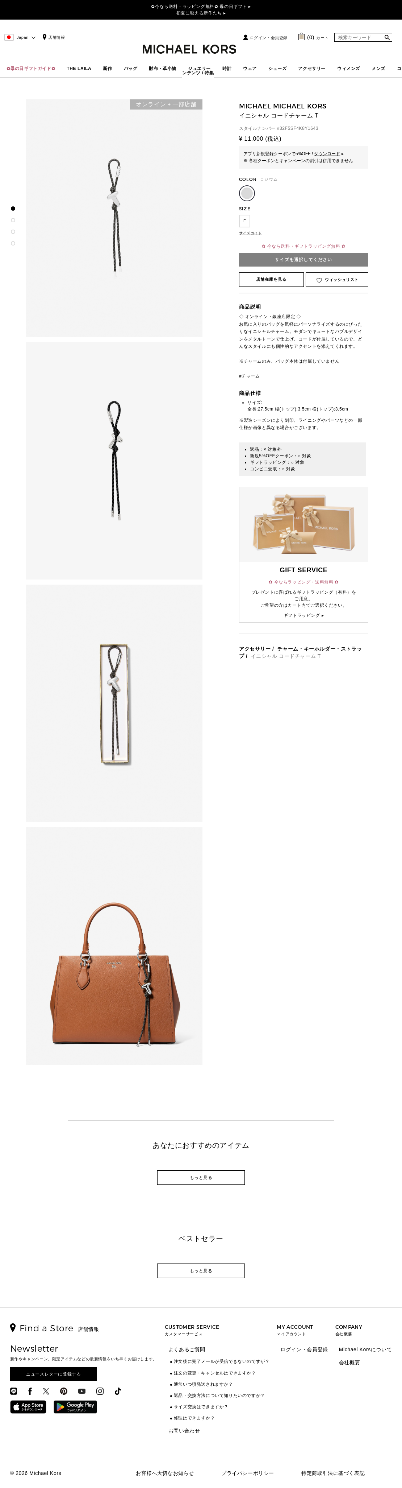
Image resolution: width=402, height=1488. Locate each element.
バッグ (131, 68)
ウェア (250, 68)
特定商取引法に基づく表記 (333, 1473)
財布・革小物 (162, 68)
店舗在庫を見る (271, 279)
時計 (226, 68)
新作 (107, 68)
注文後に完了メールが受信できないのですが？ (222, 1361)
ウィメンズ (348, 68)
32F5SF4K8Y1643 (299, 128)
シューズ (277, 68)
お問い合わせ (184, 1431)
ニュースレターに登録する (53, 1374)
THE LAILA (79, 68)
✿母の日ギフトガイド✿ (31, 68)
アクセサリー (312, 68)
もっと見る (201, 1177)
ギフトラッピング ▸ (304, 615)
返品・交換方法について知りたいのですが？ (219, 1395)
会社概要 (349, 1362)
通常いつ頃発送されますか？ (203, 1384)
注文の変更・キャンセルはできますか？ (215, 1373)
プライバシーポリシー (247, 1473)
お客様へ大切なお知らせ (165, 1473)
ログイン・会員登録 (269, 38)
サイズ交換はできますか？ (201, 1406)
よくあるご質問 (186, 1349)
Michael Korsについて (365, 1349)
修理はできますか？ (194, 1418)
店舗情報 (53, 37)
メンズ (378, 68)
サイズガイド (250, 233)
